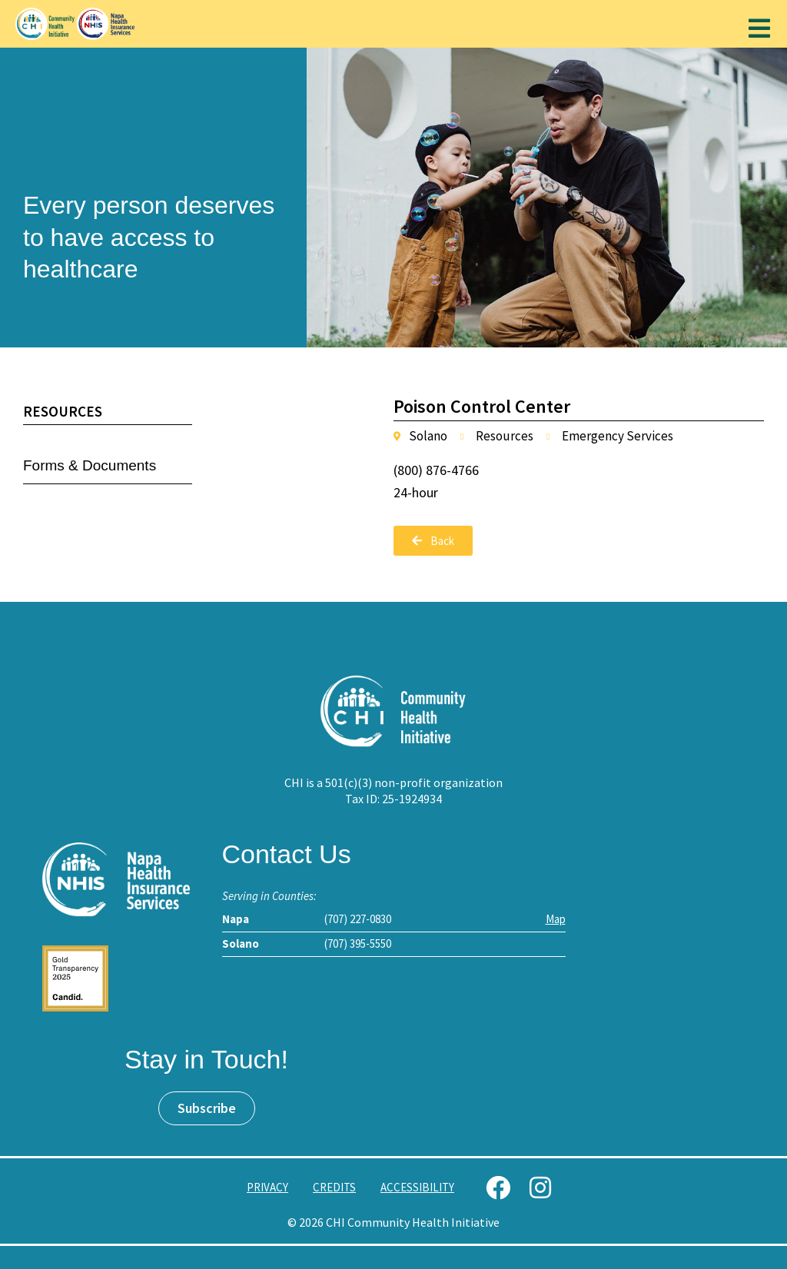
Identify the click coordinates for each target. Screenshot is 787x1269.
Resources (62, 411)
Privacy (267, 1187)
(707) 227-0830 (357, 919)
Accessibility (417, 1187)
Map (556, 919)
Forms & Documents (89, 465)
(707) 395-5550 (357, 943)
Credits (334, 1187)
